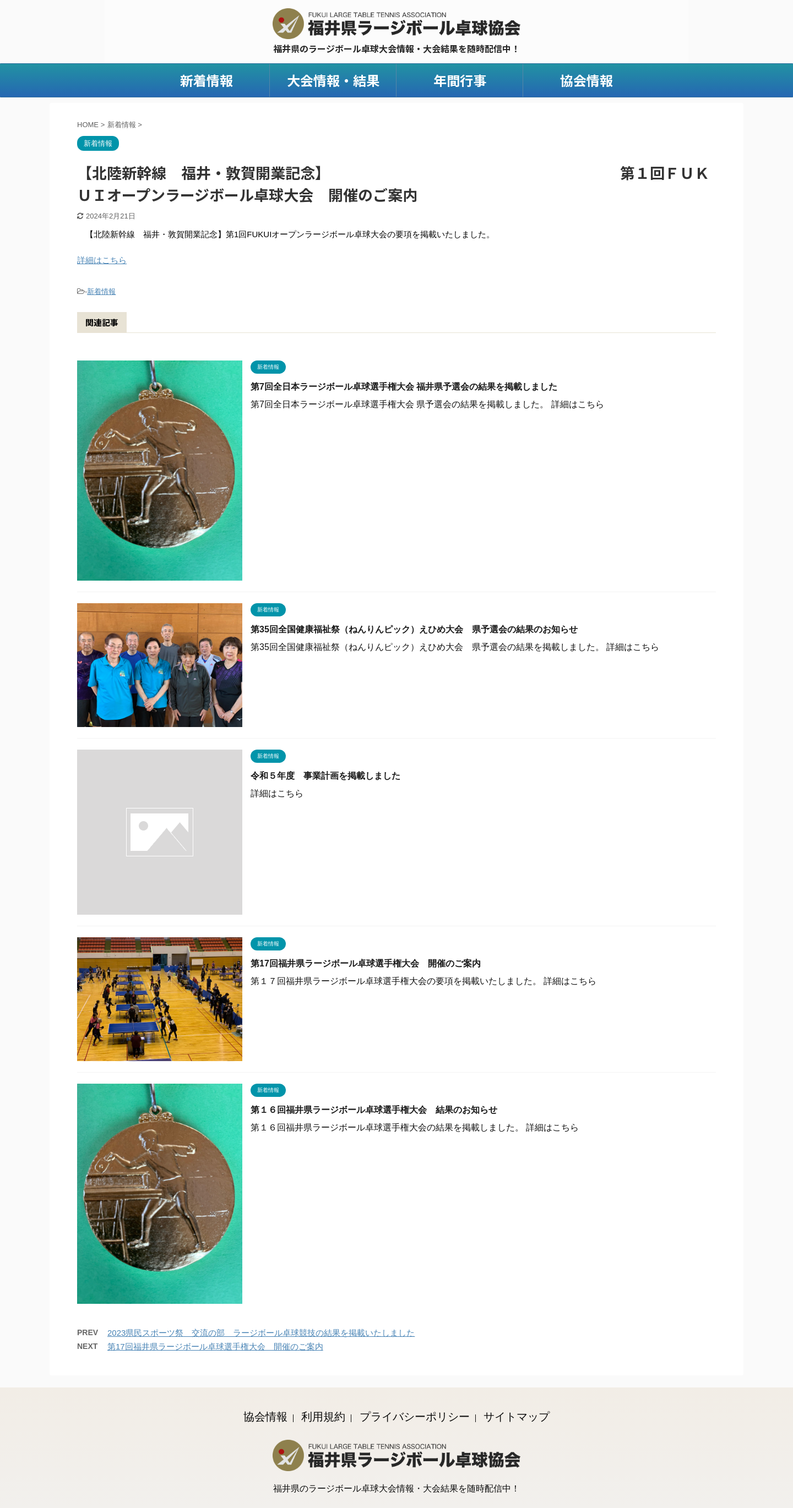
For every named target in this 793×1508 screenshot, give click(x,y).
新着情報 (206, 80)
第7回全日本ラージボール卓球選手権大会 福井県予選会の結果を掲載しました (404, 386)
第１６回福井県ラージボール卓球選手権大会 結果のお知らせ (374, 1109)
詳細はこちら (102, 260)
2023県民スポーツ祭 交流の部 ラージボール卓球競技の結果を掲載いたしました (261, 1332)
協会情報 (586, 80)
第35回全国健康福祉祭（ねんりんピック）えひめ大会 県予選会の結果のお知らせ (414, 629)
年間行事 (459, 80)
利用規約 (323, 1415)
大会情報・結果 (333, 80)
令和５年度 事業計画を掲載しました (325, 775)
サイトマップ (517, 1415)
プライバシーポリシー (415, 1415)
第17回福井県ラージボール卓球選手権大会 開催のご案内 (366, 963)
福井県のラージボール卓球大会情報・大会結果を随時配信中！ (396, 1487)
